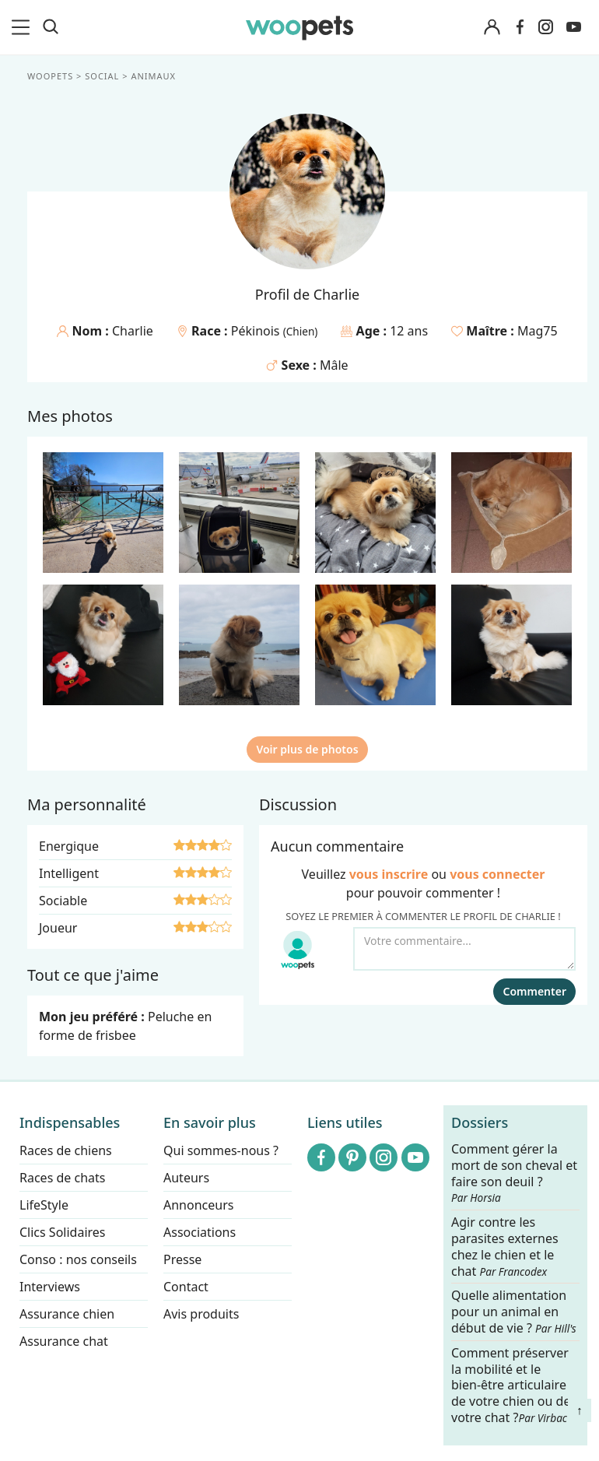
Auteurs (186, 1177)
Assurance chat (63, 1341)
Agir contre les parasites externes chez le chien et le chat (505, 1246)
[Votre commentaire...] (464, 949)
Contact (185, 1286)
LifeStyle (43, 1204)
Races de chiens (65, 1150)
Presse (182, 1259)
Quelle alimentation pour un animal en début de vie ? (513, 1312)
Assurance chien (66, 1313)
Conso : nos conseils (78, 1259)
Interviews (49, 1286)
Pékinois (257, 330)
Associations (199, 1232)
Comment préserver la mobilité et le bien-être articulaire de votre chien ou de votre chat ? (510, 1385)
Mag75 (537, 330)
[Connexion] (491, 28)
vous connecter (497, 874)
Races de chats (62, 1177)
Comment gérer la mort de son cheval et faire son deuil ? (514, 1173)
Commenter (534, 991)
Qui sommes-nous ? (220, 1150)
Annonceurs (198, 1204)
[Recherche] (50, 27)
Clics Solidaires (62, 1232)
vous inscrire (389, 874)
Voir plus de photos (307, 749)
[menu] (23, 27)
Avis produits (201, 1313)
